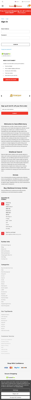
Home (2, 18)
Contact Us (4, 259)
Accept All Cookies (15, 397)
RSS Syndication (5, 253)
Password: (4, 35)
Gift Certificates (5, 251)
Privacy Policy (19, 386)
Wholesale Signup (6, 245)
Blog (2, 247)
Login (7, 18)
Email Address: (5, 28)
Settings (15, 390)
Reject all (15, 394)
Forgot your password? (6, 49)
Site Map (3, 257)
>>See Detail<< (21, 12)
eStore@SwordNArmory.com (13, 234)
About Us (3, 249)
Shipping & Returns (6, 255)
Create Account (10, 79)
